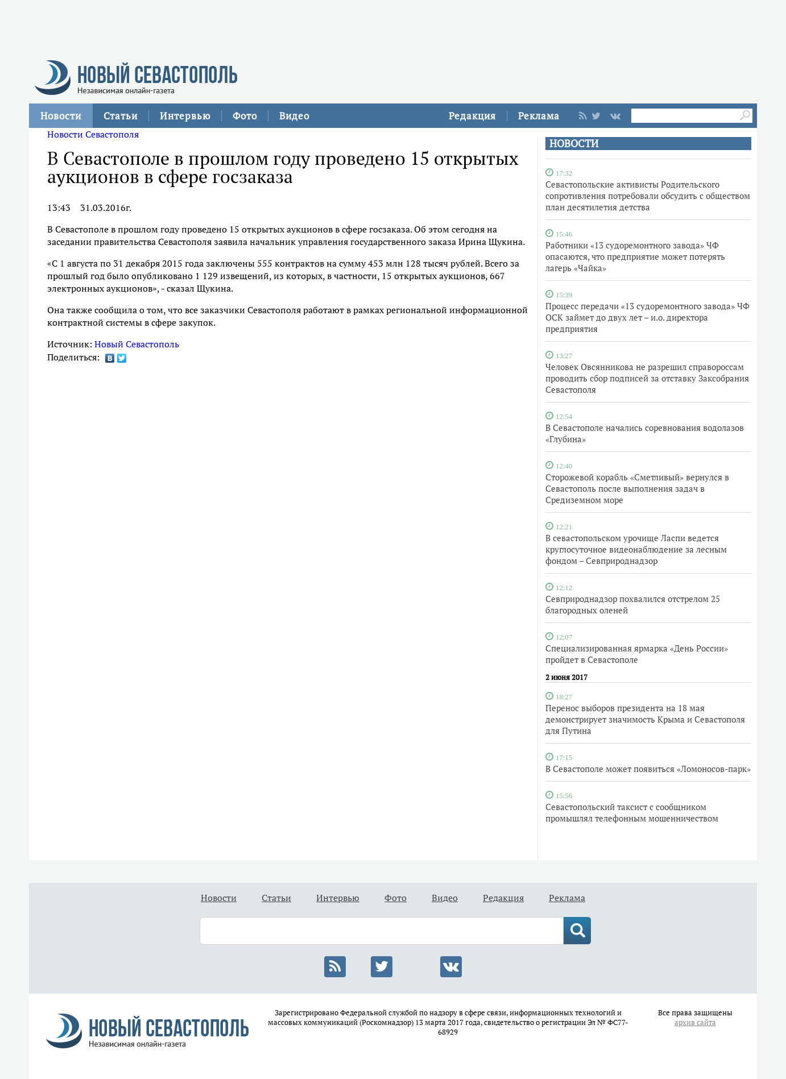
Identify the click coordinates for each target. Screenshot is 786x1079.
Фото (245, 115)
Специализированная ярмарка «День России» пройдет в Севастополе (636, 653)
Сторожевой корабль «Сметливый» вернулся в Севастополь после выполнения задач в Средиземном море (637, 488)
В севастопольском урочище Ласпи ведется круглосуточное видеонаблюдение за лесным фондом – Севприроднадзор (636, 549)
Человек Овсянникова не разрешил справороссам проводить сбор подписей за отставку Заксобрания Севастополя (647, 378)
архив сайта (695, 1022)
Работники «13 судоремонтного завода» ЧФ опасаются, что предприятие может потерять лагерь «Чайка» (635, 256)
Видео (294, 115)
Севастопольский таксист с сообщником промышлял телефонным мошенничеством (631, 812)
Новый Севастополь (136, 344)
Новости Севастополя (93, 134)
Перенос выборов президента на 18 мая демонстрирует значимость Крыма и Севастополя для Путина (645, 719)
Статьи (121, 115)
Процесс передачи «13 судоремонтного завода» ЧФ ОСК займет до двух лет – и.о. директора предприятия (647, 317)
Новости (60, 115)
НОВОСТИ (573, 143)
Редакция (472, 115)
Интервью (185, 115)
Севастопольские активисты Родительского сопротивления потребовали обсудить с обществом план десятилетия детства (647, 196)
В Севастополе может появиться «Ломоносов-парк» (648, 768)
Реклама (539, 115)
